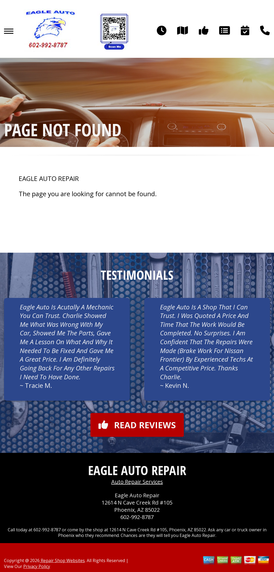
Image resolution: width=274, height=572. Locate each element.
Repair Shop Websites (62, 560)
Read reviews (137, 425)
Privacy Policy (36, 566)
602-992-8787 (137, 517)
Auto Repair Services (137, 481)
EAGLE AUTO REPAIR (49, 178)
